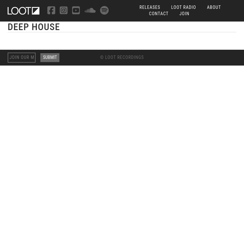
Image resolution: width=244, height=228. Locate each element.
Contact (159, 13)
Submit (50, 57)
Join (184, 13)
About (214, 7)
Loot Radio (183, 7)
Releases (149, 7)
